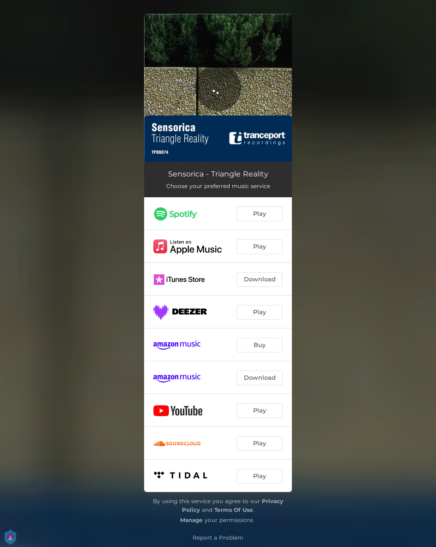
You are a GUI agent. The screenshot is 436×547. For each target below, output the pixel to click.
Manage (191, 520)
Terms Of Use (233, 509)
